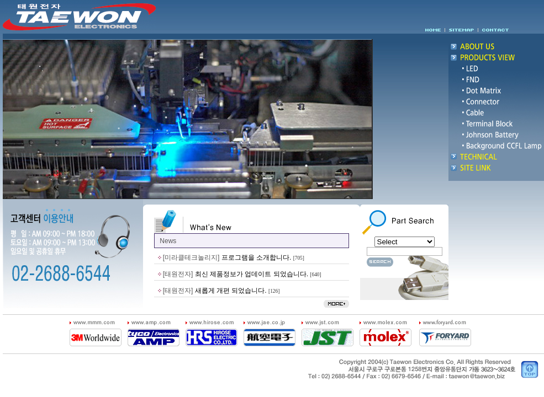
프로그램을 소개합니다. (256, 257)
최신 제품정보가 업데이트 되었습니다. (251, 274)
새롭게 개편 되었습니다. (231, 290)
